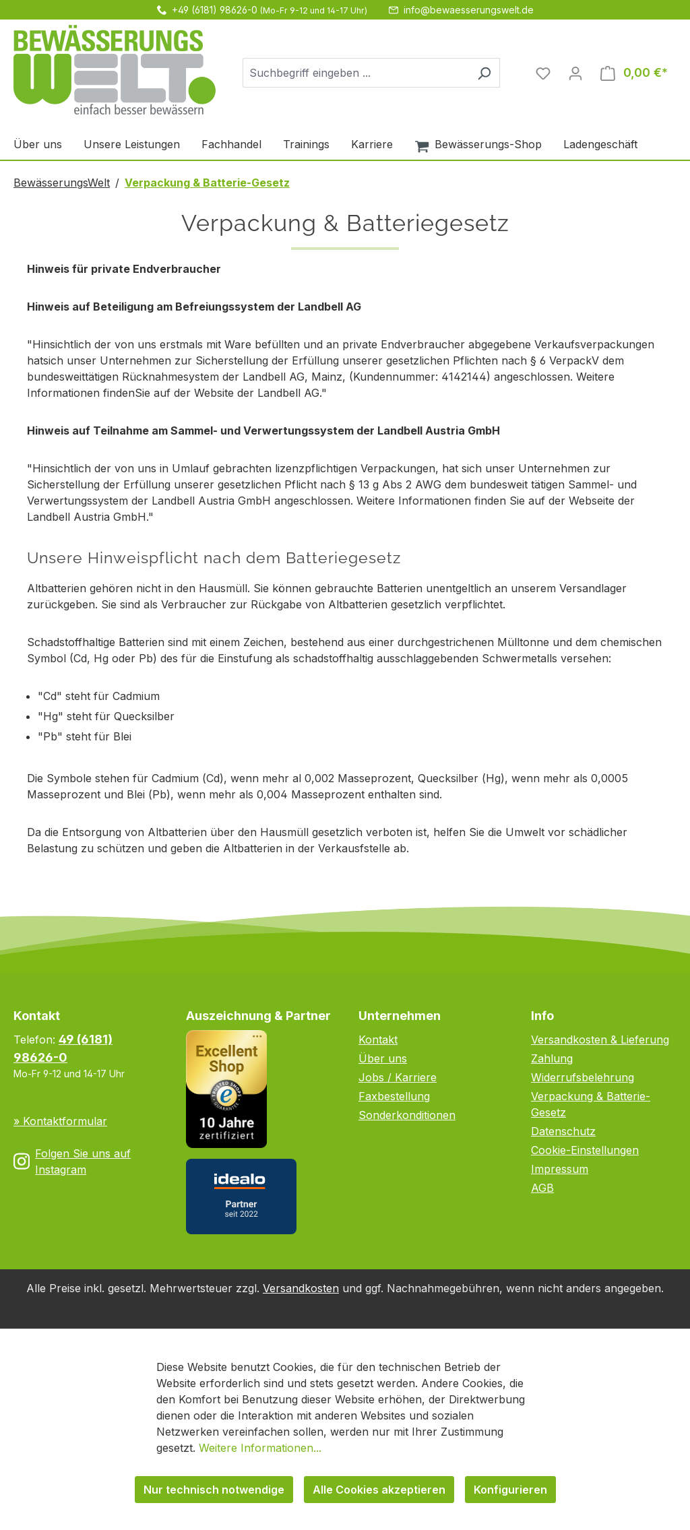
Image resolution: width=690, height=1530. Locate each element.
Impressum (559, 1169)
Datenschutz (563, 1131)
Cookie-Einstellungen (585, 1150)
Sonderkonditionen (407, 1115)
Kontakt (378, 1039)
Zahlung (552, 1058)
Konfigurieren (510, 1489)
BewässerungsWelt (61, 182)
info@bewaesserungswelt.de (469, 9)
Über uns (382, 1058)
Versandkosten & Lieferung (600, 1039)
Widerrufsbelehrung (582, 1077)
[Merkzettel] (543, 72)
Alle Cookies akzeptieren (379, 1489)
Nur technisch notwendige (214, 1489)
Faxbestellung (394, 1096)
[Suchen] (484, 73)
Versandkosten (301, 1288)
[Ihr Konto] (575, 72)
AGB (542, 1187)
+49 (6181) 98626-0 (214, 9)
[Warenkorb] (634, 72)
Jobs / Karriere (397, 1077)
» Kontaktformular (60, 1121)
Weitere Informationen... (260, 1448)
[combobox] (356, 73)
